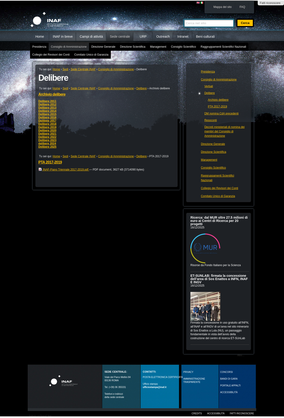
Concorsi (226, 372)
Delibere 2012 (47, 104)
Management (158, 46)
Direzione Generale (103, 46)
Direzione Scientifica (132, 46)
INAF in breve (63, 36)
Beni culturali (205, 36)
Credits (197, 413)
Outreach (163, 36)
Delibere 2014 (47, 111)
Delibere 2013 (47, 107)
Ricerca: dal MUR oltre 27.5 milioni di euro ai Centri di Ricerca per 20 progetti (219, 221)
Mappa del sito (222, 7)
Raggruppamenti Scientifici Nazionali (223, 46)
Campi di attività (91, 36)
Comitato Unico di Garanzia (91, 54)
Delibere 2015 (47, 114)
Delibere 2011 (47, 101)
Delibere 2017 (47, 120)
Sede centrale (120, 36)
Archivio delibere (51, 94)
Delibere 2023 (47, 140)
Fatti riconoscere (270, 3)
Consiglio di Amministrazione (69, 46)
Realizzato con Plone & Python (40, 415)
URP (143, 36)
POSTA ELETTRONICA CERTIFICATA (163, 377)
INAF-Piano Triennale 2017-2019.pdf (63, 169)
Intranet (182, 36)
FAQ (242, 7)
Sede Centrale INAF (83, 69)
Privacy (188, 372)
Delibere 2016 (47, 117)
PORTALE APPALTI (230, 385)
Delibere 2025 (47, 146)
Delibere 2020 (47, 130)
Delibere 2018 (47, 124)
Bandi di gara (228, 379)
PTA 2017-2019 (50, 162)
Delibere (141, 88)
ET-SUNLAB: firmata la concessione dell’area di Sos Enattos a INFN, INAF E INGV (219, 279)
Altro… (241, 355)
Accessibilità (215, 413)
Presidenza (39, 46)
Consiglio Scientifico (183, 46)
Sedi (65, 69)
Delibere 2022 (47, 137)
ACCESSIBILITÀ (228, 392)
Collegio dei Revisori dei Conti (51, 54)
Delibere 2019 (47, 127)
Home (39, 36)
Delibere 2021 (47, 133)
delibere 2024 (47, 143)
